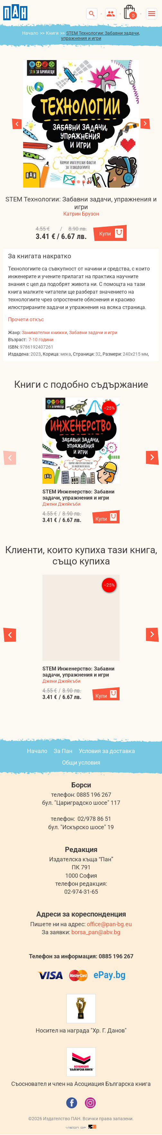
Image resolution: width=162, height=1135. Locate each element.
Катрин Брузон (81, 214)
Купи (105, 234)
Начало (30, 33)
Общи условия (81, 762)
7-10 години (41, 339)
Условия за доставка (107, 751)
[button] (145, 124)
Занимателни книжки (44, 332)
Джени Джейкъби (61, 504)
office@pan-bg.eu (109, 924)
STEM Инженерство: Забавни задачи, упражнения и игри (78, 495)
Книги (52, 33)
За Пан (63, 751)
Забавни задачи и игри (93, 332)
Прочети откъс (26, 319)
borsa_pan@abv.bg (95, 932)
